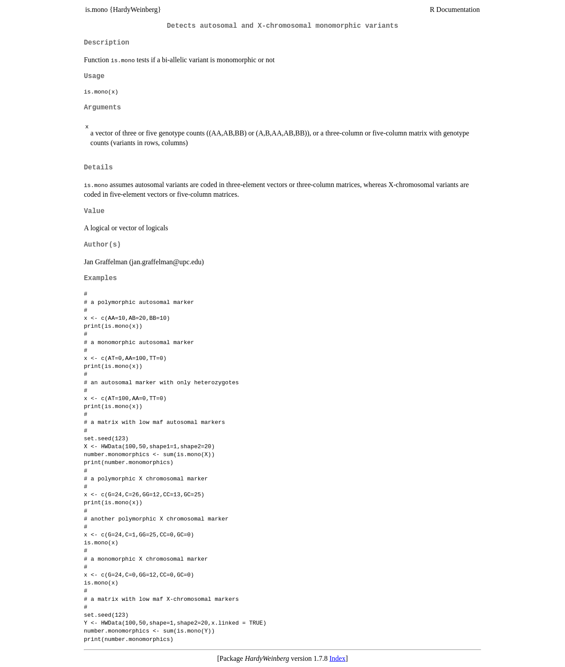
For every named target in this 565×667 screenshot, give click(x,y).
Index (337, 658)
